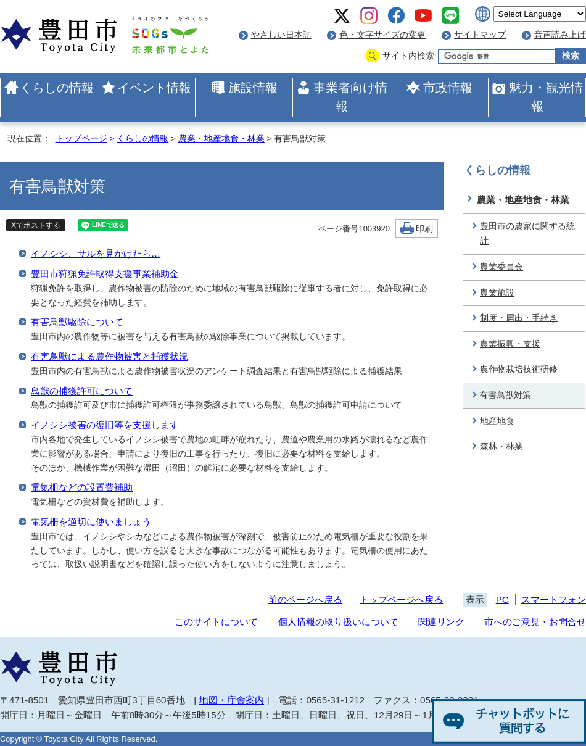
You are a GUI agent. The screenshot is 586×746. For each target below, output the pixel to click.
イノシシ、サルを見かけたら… (95, 253)
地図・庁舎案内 (231, 700)
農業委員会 (501, 266)
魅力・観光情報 (546, 97)
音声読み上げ (560, 34)
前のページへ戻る (305, 599)
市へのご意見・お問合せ (535, 621)
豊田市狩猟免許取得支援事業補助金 (105, 273)
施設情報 (253, 87)
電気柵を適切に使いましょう (91, 521)
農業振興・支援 (510, 344)
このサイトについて (216, 621)
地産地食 (497, 421)
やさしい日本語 (281, 34)
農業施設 (497, 292)
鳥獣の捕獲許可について (82, 391)
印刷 (424, 228)
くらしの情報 (57, 87)
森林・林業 (501, 446)
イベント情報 (154, 87)
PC (502, 599)
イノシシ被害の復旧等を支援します (105, 425)
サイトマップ (480, 34)
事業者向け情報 (350, 97)
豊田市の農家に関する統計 (527, 234)
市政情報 (448, 87)
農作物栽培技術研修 (519, 369)
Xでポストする (35, 225)
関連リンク (441, 621)
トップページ (81, 138)
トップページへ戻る (401, 599)
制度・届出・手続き (519, 318)
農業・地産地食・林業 (221, 138)
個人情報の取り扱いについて (338, 621)
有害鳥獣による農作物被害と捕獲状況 (109, 356)
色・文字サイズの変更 (382, 34)
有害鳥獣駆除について (77, 322)
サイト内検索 (408, 55)
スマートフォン (553, 599)
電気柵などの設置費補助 (82, 487)
